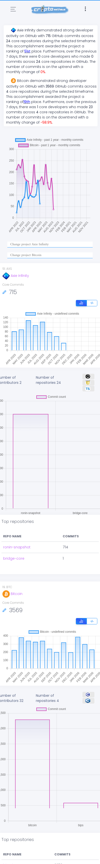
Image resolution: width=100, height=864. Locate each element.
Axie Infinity (15, 275)
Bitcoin (12, 593)
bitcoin (9, 860)
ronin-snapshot (16, 547)
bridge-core (13, 558)
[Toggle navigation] (13, 9)
